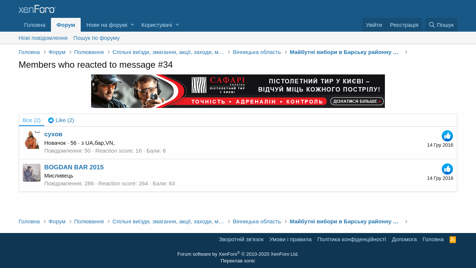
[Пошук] (441, 25)
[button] (132, 25)
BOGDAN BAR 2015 (74, 167)
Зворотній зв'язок (241, 239)
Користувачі (156, 25)
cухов (53, 134)
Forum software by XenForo (238, 254)
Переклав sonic (238, 261)
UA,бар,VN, (100, 143)
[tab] (61, 120)
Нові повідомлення (43, 38)
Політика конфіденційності (352, 239)
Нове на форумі (106, 25)
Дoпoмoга (404, 239)
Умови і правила (290, 239)
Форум (66, 25)
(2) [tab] (32, 120)
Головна (34, 25)
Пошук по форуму (97, 38)
